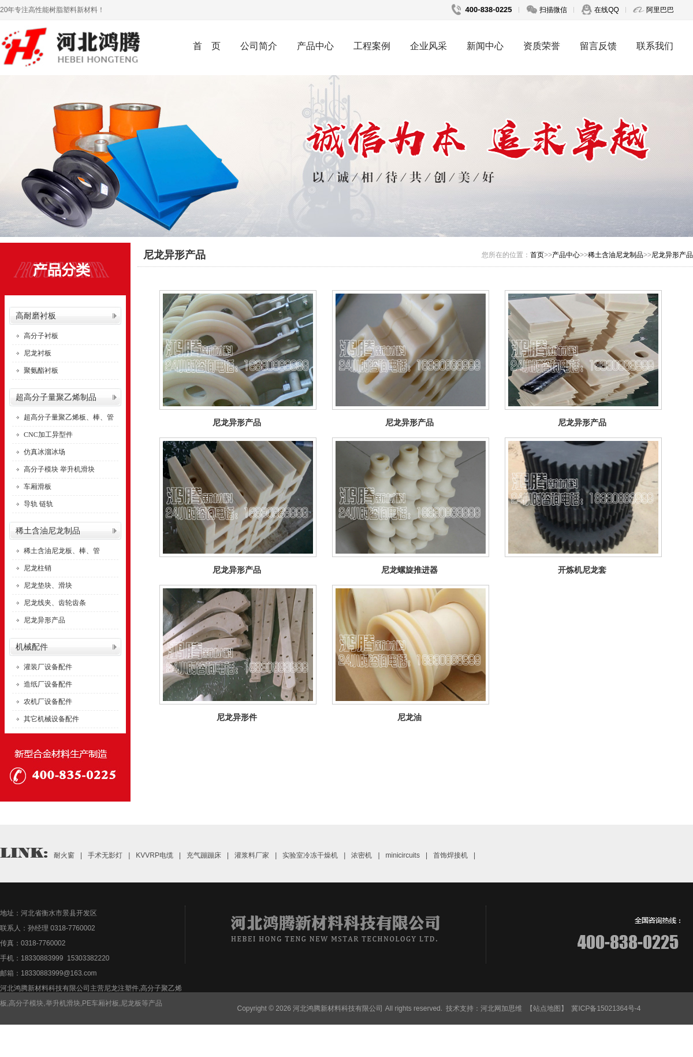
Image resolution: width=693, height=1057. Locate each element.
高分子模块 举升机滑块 (59, 469)
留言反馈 (598, 46)
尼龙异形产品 (44, 620)
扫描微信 (552, 10)
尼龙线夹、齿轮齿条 (55, 603)
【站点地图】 (547, 1008)
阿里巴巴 (659, 10)
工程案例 (371, 46)
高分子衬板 (41, 336)
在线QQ (606, 10)
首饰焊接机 (450, 855)
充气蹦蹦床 (204, 855)
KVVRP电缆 (154, 855)
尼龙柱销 (37, 568)
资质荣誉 (541, 46)
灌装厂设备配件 (48, 667)
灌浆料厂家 (251, 855)
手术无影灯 (105, 855)
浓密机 (361, 855)
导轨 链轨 (38, 504)
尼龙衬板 (37, 353)
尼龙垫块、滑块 (48, 585)
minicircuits (403, 855)
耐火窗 (64, 855)
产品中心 (315, 46)
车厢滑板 (37, 487)
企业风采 (428, 46)
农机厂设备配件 (48, 702)
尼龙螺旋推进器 (409, 569)
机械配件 (32, 647)
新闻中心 (485, 46)
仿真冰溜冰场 (44, 452)
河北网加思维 (501, 1008)
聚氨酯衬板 (41, 370)
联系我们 (654, 46)
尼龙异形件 (237, 717)
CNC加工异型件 (48, 435)
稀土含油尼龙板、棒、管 (62, 551)
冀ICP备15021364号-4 (605, 1008)
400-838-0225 (487, 9)
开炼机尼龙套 (582, 569)
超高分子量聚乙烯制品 (56, 397)
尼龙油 (409, 717)
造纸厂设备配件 (48, 684)
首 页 (207, 46)
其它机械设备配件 (51, 719)
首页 (537, 255)
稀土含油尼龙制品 (48, 530)
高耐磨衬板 (36, 315)
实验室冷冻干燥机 (310, 855)
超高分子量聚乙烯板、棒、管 (69, 417)
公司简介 (258, 46)
